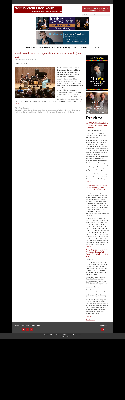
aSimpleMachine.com (72, 335)
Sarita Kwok (65, 112)
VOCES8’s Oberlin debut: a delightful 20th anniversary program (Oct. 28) (97, 125)
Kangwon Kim (76, 110)
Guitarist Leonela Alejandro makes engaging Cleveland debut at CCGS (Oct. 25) (97, 187)
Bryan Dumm (28, 110)
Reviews (26, 108)
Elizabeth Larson (47, 110)
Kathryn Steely (19, 112)
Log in (79, 335)
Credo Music (37, 110)
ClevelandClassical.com (57, 335)
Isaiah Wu (56, 110)
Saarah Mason (56, 112)
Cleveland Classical (65, 336)
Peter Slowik (47, 112)
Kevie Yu (28, 112)
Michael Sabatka (36, 112)
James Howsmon (65, 110)
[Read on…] (89, 182)
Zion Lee (72, 112)
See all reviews (90, 320)
